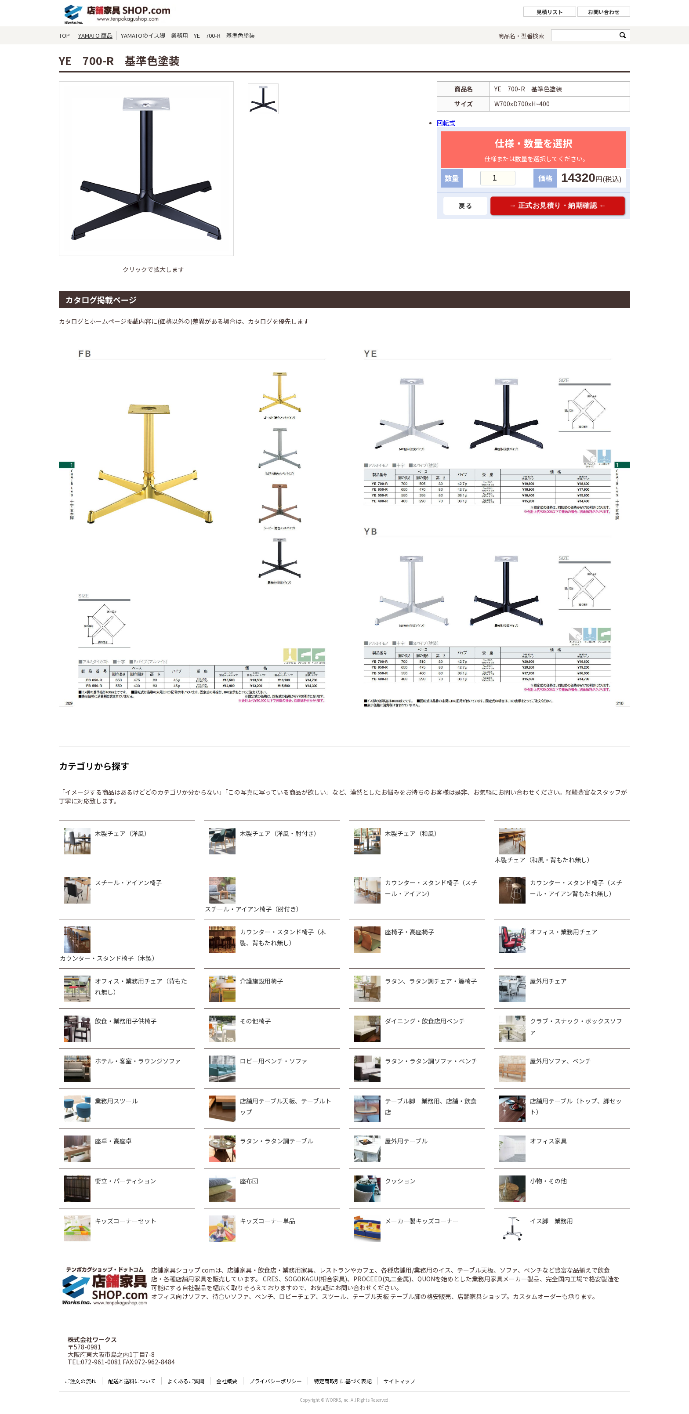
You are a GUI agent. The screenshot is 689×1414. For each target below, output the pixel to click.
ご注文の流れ (80, 1381)
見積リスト (550, 11)
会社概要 (226, 1381)
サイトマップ (399, 1381)
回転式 (446, 122)
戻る (465, 205)
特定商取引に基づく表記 (343, 1381)
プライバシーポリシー (275, 1381)
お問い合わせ (604, 11)
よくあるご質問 (185, 1381)
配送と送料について (132, 1381)
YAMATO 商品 (95, 35)
